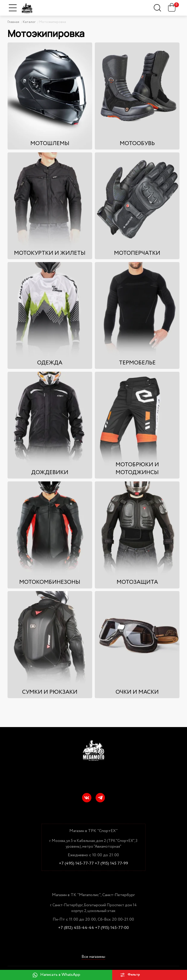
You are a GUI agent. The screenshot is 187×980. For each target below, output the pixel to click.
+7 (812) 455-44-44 (76, 928)
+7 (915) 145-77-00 (112, 928)
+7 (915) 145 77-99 (111, 863)
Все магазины (93, 956)
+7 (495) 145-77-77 (76, 863)
